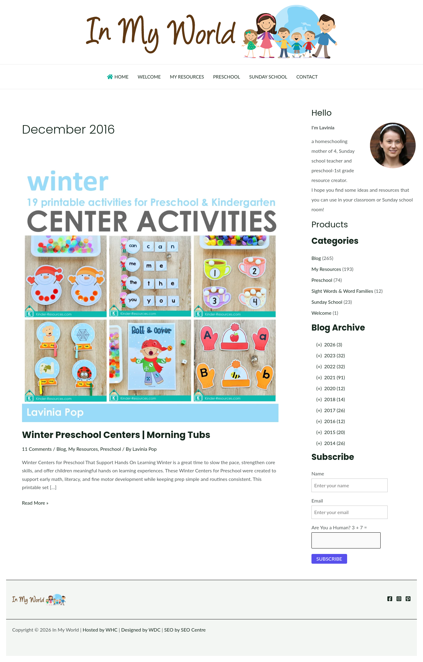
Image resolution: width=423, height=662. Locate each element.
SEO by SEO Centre (186, 629)
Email (317, 500)
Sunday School (327, 302)
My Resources (83, 449)
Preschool (111, 449)
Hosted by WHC (100, 629)
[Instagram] (399, 598)
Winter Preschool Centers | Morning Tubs (117, 435)
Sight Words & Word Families (342, 291)
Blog (61, 449)
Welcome (321, 313)
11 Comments (37, 449)
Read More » (35, 503)
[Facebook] (390, 598)
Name (317, 473)
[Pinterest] (408, 598)
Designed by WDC (141, 629)
